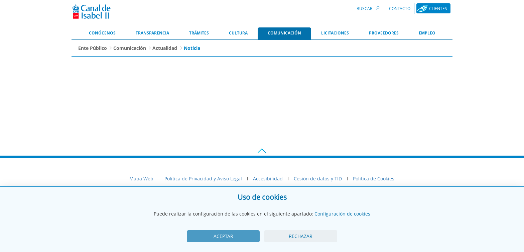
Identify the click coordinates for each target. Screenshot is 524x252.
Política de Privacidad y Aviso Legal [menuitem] (203, 178)
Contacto (399, 8)
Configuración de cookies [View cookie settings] (342, 214)
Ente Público (92, 48)
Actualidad (164, 48)
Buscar (369, 8)
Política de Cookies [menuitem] (373, 178)
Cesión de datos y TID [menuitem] (318, 178)
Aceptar (223, 236)
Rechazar (300, 236)
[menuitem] (102, 33)
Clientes (438, 8)
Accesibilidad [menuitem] (268, 178)
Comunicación (129, 48)
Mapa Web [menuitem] (141, 178)
